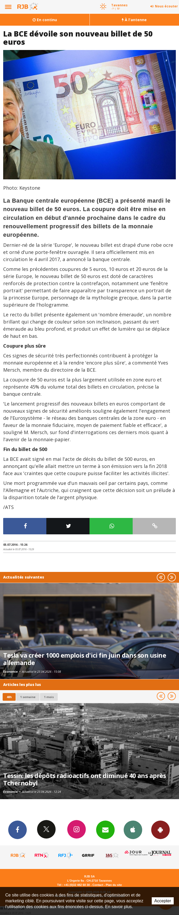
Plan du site (114, 884)
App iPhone (133, 830)
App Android (160, 830)
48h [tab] (9, 697)
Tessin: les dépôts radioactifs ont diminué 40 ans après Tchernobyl (84, 779)
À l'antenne (134, 19)
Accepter (162, 901)
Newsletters (105, 830)
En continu (45, 19)
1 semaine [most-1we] (27, 697)
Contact (97, 884)
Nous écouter (166, 6)
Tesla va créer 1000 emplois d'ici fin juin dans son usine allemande (84, 659)
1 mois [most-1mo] (49, 697)
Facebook (17, 830)
